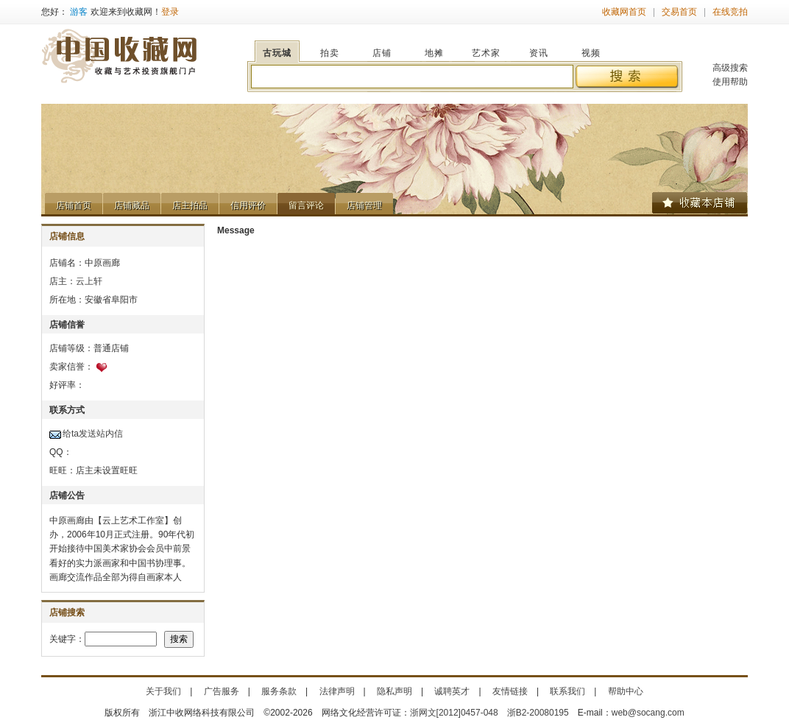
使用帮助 (730, 82)
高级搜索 (730, 68)
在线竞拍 (730, 12)
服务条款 (279, 691)
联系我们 (567, 691)
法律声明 (337, 691)
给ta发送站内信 (93, 433)
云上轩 (89, 281)
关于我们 (163, 691)
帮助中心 (625, 691)
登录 (170, 12)
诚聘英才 (452, 691)
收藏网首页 (624, 12)
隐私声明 (394, 691)
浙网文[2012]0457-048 (454, 712)
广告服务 (221, 691)
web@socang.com (648, 712)
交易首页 (679, 12)
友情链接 (510, 691)
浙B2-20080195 (538, 712)
